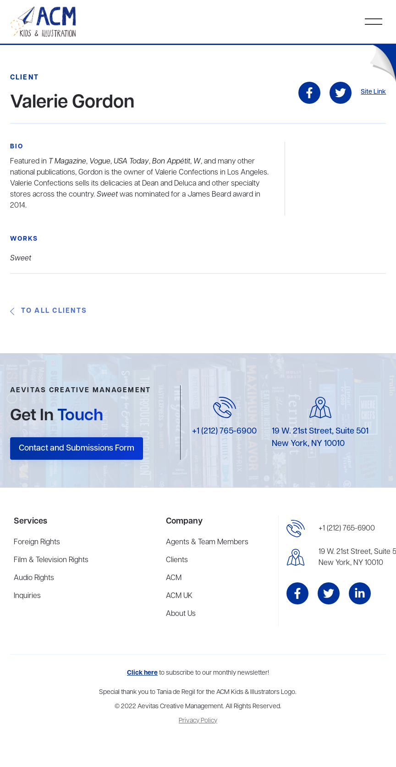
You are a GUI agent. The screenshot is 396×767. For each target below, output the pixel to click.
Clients (177, 560)
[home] (44, 22)
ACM (174, 578)
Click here (142, 673)
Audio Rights (34, 578)
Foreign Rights (37, 542)
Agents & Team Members (207, 542)
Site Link (373, 92)
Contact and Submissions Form (76, 448)
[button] (373, 21)
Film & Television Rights (51, 560)
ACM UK (179, 596)
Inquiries (27, 596)
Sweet (20, 259)
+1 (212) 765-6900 (224, 431)
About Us (181, 614)
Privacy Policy (198, 720)
